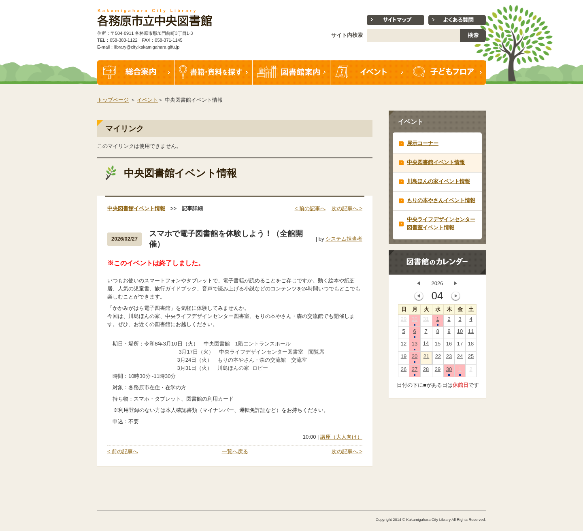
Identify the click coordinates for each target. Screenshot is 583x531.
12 (403, 345)
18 (471, 345)
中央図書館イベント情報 (136, 208)
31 (426, 321)
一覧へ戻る (235, 451)
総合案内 (136, 72)
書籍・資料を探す (214, 72)
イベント (369, 72)
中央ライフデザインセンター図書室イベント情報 (441, 223)
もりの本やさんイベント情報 (441, 200)
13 (414, 345)
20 (414, 358)
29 (403, 321)
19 (403, 358)
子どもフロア (447, 72)
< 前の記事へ (310, 208)
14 (426, 345)
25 (471, 358)
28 (426, 371)
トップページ (113, 100)
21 (426, 358)
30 (414, 321)
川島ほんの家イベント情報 (438, 181)
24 (460, 358)
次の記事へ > (347, 208)
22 (438, 358)
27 (414, 371)
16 (449, 345)
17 (460, 345)
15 (437, 345)
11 (471, 333)
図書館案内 (291, 72)
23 (449, 358)
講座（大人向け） (341, 437)
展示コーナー (422, 143)
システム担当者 (344, 239)
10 (460, 333)
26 (403, 371)
